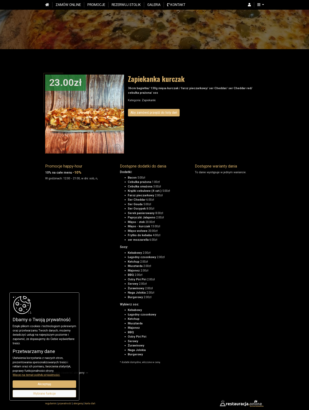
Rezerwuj (126, 5)
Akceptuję (44, 384)
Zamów (68, 5)
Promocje (96, 5)
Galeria (154, 5)
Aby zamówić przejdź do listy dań (154, 112)
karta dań (90, 403)
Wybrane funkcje (44, 393)
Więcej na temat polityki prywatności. (36, 375)
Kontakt (176, 5)
